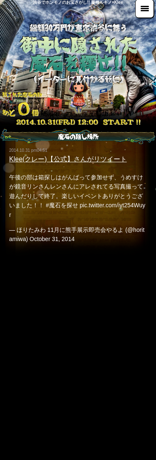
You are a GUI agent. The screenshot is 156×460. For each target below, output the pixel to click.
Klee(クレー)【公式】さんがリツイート (68, 159)
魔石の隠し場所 (78, 137)
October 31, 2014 (52, 239)
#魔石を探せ (62, 205)
